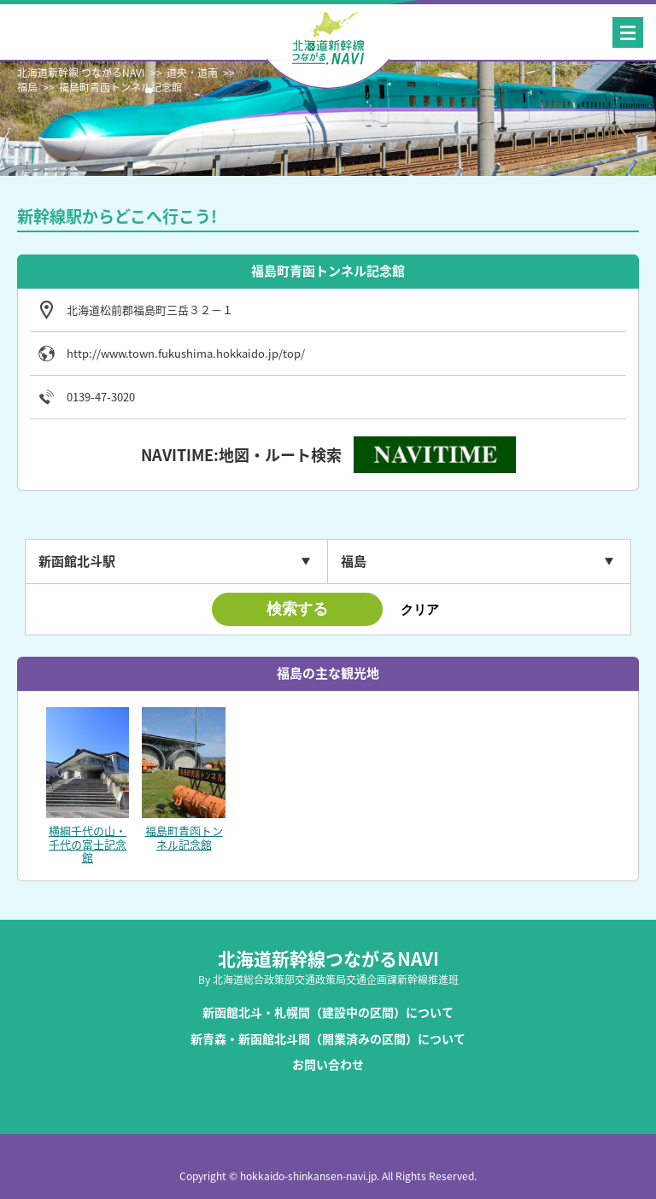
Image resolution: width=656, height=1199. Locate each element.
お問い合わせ (328, 1064)
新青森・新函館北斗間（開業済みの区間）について (328, 1039)
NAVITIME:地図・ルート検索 (241, 454)
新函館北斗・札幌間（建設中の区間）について (328, 1012)
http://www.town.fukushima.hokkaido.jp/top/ (186, 353)
